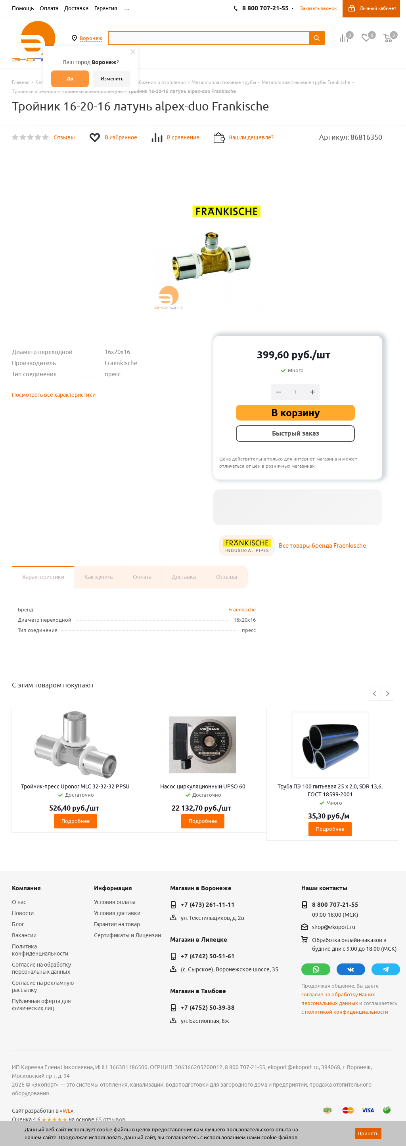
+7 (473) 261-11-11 (208, 904)
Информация (113, 888)
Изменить (112, 79)
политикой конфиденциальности (346, 1012)
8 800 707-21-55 (335, 904)
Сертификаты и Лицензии (127, 935)
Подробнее (75, 821)
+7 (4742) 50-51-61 (208, 956)
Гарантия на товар (117, 924)
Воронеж (91, 38)
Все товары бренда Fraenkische (322, 545)
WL (67, 1111)
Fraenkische (242, 609)
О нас (19, 902)
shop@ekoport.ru (333, 927)
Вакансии (24, 935)
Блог (18, 924)
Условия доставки (117, 913)
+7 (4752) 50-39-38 (208, 1007)
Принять (368, 1133)
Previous (374, 694)
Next (387, 694)
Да (70, 79)
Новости (23, 913)
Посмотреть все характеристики (54, 395)
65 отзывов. (111, 1119)
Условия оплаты (115, 902)
